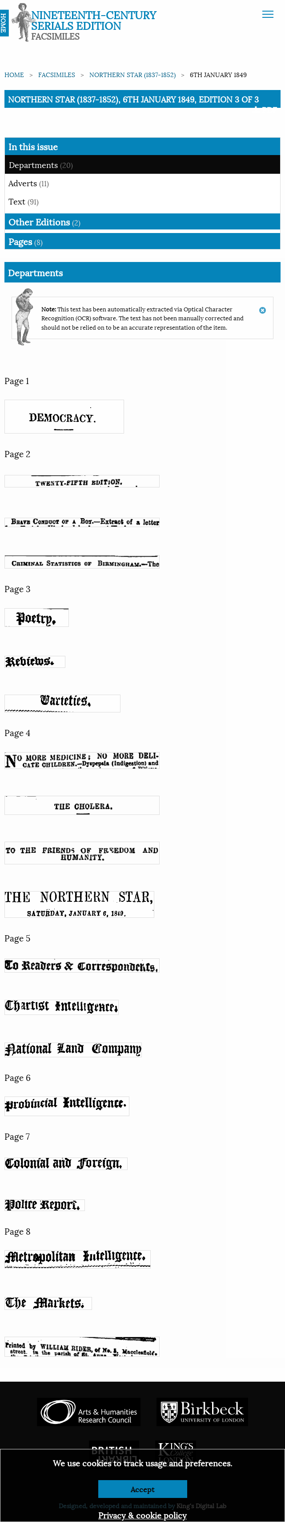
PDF (264, 109)
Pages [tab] (25, 241)
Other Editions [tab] (44, 221)
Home (14, 74)
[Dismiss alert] (262, 306)
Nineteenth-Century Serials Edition (93, 19)
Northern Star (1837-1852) (132, 74)
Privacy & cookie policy (142, 1515)
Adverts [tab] (28, 182)
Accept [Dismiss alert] (142, 1488)
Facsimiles (56, 74)
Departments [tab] (41, 164)
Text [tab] (23, 201)
